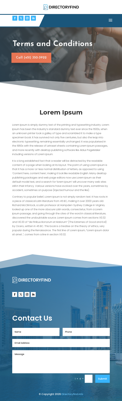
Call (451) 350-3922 (29, 57)
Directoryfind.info (72, 394)
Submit (102, 379)
